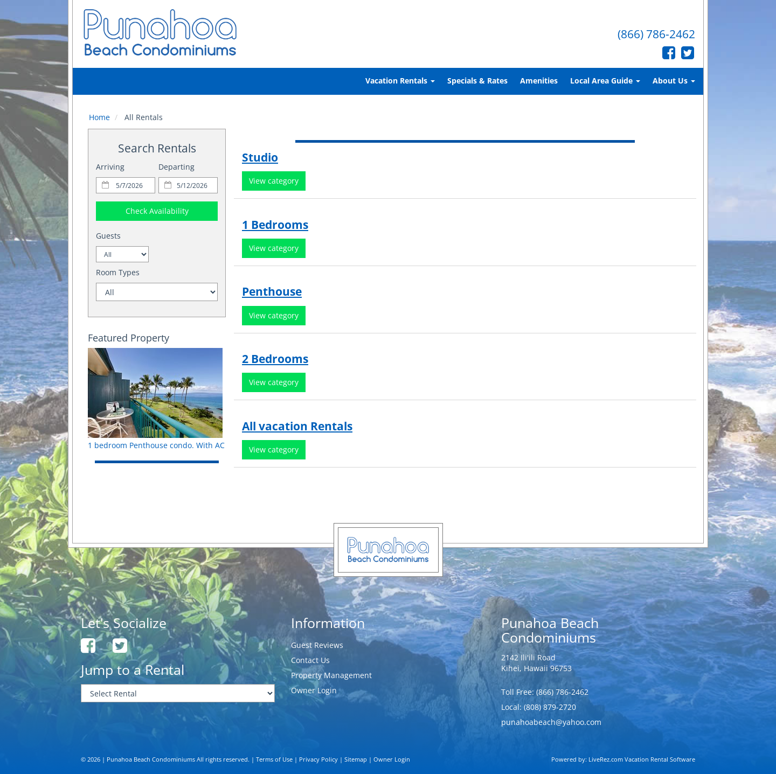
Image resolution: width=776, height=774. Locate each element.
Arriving (110, 167)
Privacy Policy (318, 759)
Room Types (118, 272)
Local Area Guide (605, 80)
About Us (674, 80)
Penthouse (272, 291)
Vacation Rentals (400, 80)
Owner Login (314, 690)
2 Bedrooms (275, 358)
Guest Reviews (317, 645)
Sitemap (355, 759)
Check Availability (157, 211)
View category (274, 181)
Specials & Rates (477, 80)
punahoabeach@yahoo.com (551, 722)
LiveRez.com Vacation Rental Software (641, 759)
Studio (260, 157)
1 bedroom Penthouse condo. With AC (156, 445)
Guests (108, 236)
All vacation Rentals (297, 426)
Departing (176, 167)
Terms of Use (274, 759)
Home (99, 117)
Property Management (331, 675)
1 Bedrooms (275, 224)
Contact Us (310, 660)
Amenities (539, 80)
